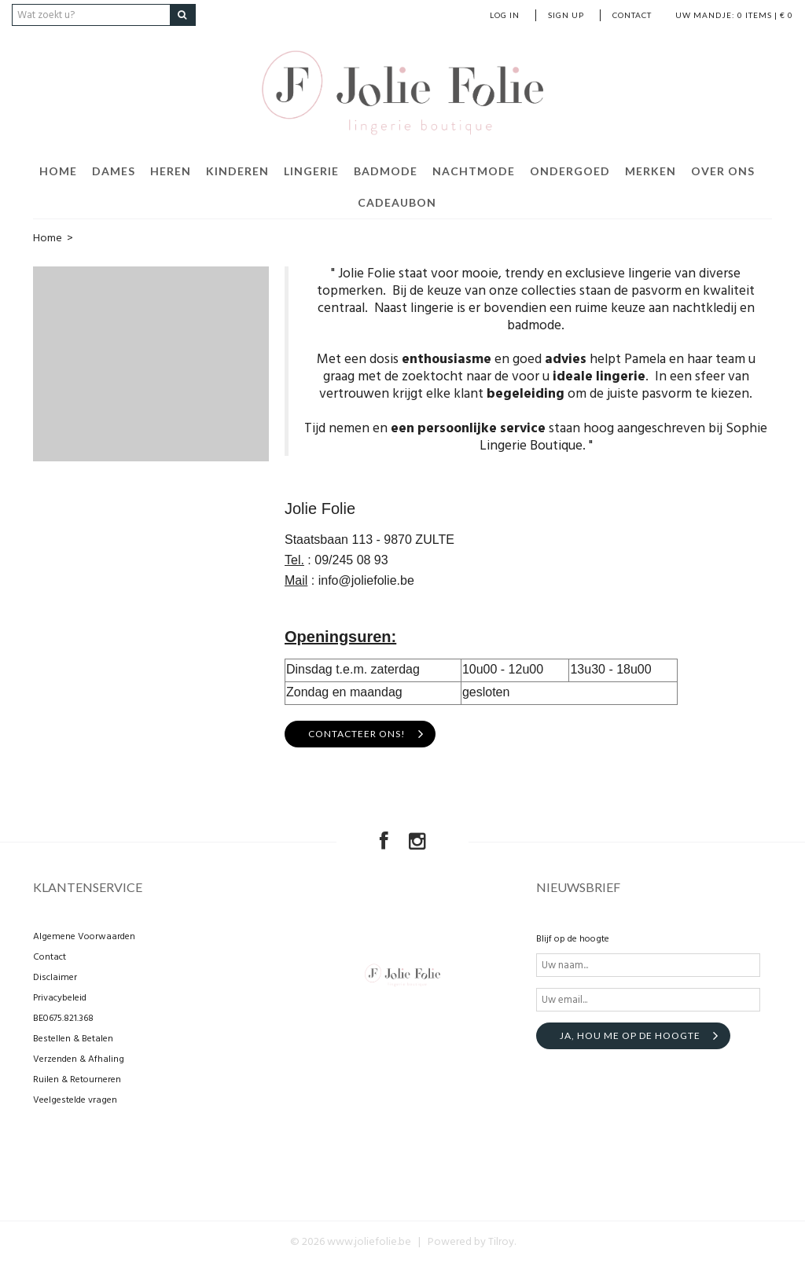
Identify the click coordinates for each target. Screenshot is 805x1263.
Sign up (566, 15)
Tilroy (501, 1242)
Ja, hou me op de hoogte (630, 1035)
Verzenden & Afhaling (78, 1059)
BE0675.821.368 (63, 1018)
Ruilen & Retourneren (77, 1080)
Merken (650, 171)
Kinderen (237, 171)
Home (58, 171)
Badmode (385, 171)
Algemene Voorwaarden (84, 937)
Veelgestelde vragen (75, 1100)
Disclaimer (55, 978)
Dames (113, 171)
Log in (505, 15)
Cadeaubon (397, 202)
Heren (170, 171)
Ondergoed (570, 171)
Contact (632, 15)
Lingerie (311, 171)
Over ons (723, 171)
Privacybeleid (59, 998)
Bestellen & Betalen (73, 1039)
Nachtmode (473, 171)
